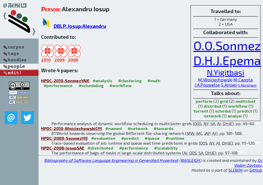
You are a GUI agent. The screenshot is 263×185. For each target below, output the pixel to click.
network (212, 115)
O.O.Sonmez (227, 45)
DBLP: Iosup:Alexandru (80, 26)
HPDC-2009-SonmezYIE (64, 138)
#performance (58, 85)
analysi (235, 115)
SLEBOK (235, 170)
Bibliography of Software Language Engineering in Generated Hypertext (111, 160)
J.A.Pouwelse (207, 84)
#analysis (102, 80)
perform (204, 101)
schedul (223, 110)
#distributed (100, 147)
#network (138, 128)
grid (224, 101)
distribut (212, 106)
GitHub (255, 170)
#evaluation (103, 138)
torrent (200, 110)
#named (113, 128)
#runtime (175, 138)
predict (244, 110)
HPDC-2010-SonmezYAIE (65, 80)
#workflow (120, 85)
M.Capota (243, 79)
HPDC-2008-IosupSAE (62, 147)
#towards (163, 128)
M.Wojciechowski (215, 79)
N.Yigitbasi (225, 72)
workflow (238, 106)
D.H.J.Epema (227, 60)
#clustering (130, 80)
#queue (152, 138)
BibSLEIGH (190, 160)
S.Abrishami (247, 85)
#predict (130, 138)
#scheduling (91, 85)
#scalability (166, 147)
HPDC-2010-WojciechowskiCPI (71, 128)
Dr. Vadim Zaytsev (248, 163)
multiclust (246, 101)
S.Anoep (229, 84)
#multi (154, 80)
